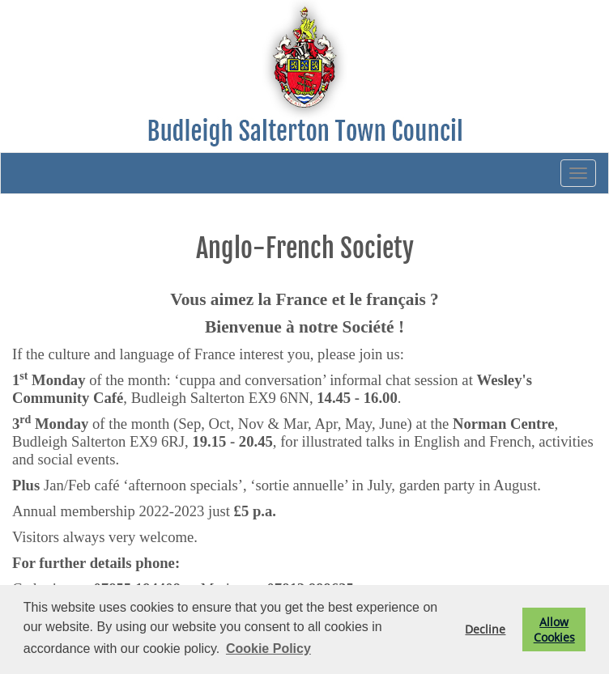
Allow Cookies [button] (554, 629)
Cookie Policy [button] (268, 648)
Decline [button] (485, 629)
